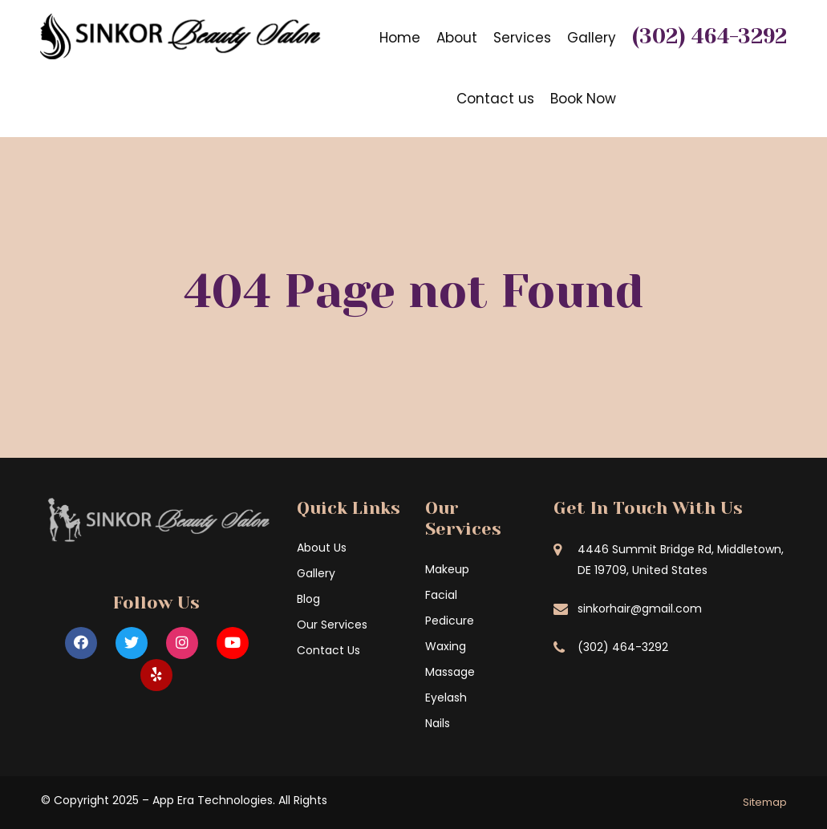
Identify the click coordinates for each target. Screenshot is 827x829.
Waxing (445, 646)
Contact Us (328, 650)
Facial (441, 595)
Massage (450, 672)
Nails (437, 723)
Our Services (332, 625)
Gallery (591, 37)
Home (399, 37)
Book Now (583, 98)
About (456, 37)
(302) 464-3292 (709, 36)
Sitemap (765, 802)
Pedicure (449, 621)
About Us (322, 548)
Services (522, 37)
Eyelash (446, 697)
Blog (308, 599)
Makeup (447, 569)
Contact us (495, 98)
